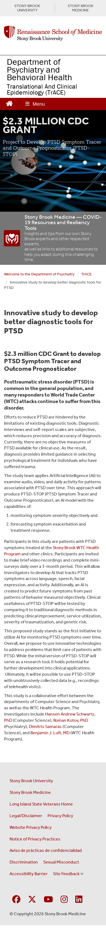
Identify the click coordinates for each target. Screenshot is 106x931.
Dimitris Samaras (45, 726)
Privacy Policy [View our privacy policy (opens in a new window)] (60, 815)
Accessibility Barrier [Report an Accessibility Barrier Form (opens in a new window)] (29, 873)
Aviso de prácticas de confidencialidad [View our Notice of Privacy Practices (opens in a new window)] (46, 850)
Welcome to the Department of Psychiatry (39, 274)
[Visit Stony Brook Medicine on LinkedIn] (79, 899)
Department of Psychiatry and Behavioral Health (39, 69)
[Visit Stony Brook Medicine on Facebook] (16, 899)
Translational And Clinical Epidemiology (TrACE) (42, 89)
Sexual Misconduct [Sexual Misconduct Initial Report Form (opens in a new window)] (61, 862)
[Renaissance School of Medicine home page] (53, 33)
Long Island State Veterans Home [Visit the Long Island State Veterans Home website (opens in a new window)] (41, 804)
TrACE (86, 274)
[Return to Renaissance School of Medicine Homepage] (9, 102)
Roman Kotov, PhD (70, 720)
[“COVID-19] (12, 238)
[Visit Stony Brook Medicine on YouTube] (48, 899)
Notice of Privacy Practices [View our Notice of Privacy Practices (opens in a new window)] (35, 839)
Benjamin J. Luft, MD (50, 732)
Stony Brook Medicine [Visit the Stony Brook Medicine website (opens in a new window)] (30, 792)
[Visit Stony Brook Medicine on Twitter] (32, 899)
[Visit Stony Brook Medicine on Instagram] (64, 899)
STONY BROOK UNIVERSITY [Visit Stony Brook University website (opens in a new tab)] (27, 8)
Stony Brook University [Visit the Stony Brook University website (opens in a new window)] (31, 780)
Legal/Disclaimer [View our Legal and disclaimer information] (26, 815)
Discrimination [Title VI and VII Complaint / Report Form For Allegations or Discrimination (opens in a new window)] (24, 862)
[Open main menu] (35, 104)
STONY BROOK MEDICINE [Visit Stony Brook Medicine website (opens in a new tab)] (80, 8)
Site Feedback (68, 873)
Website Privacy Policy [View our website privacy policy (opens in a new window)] (31, 827)
